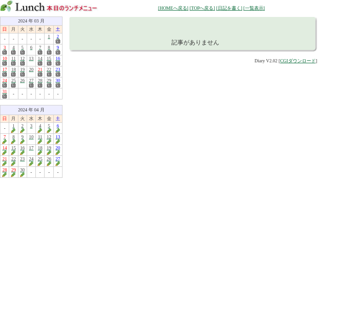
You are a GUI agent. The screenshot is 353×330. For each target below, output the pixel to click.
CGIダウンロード (297, 60)
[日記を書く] (229, 8)
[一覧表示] (254, 8)
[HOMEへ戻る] (173, 8)
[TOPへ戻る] (202, 8)
